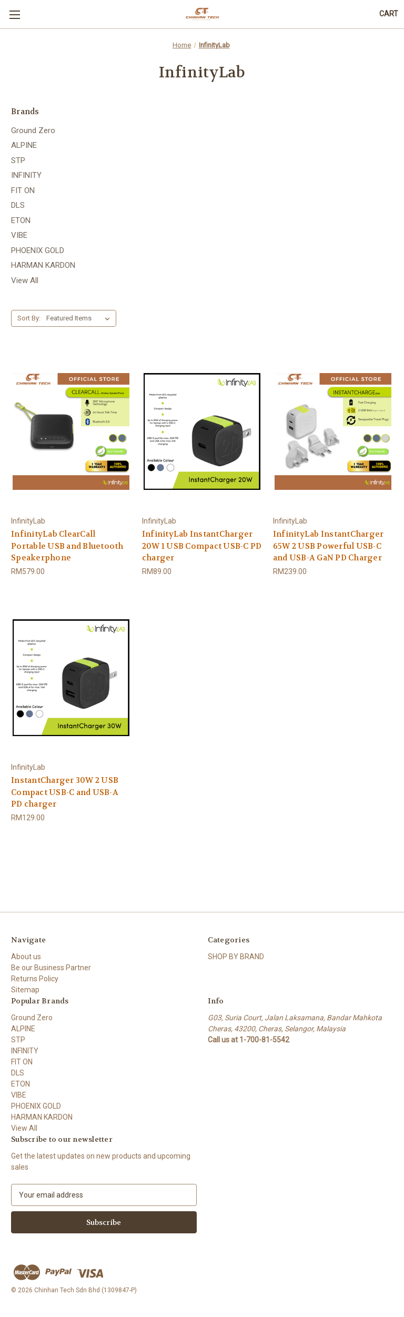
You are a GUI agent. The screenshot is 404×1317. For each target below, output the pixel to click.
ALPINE (24, 145)
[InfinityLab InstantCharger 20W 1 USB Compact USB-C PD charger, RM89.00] (202, 431)
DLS (18, 205)
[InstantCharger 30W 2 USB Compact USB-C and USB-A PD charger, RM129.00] (71, 678)
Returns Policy (34, 978)
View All (24, 280)
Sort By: (29, 318)
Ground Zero (33, 130)
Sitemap (25, 990)
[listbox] (80, 318)
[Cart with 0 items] (388, 14)
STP (18, 160)
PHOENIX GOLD (37, 250)
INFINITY (26, 175)
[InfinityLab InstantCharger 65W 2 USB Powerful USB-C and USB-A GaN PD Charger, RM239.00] (333, 431)
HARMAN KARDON (43, 265)
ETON (21, 220)
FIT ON (23, 190)
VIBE (19, 235)
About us (26, 956)
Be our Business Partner (51, 967)
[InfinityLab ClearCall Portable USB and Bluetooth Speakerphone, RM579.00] (71, 431)
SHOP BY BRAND (236, 956)
